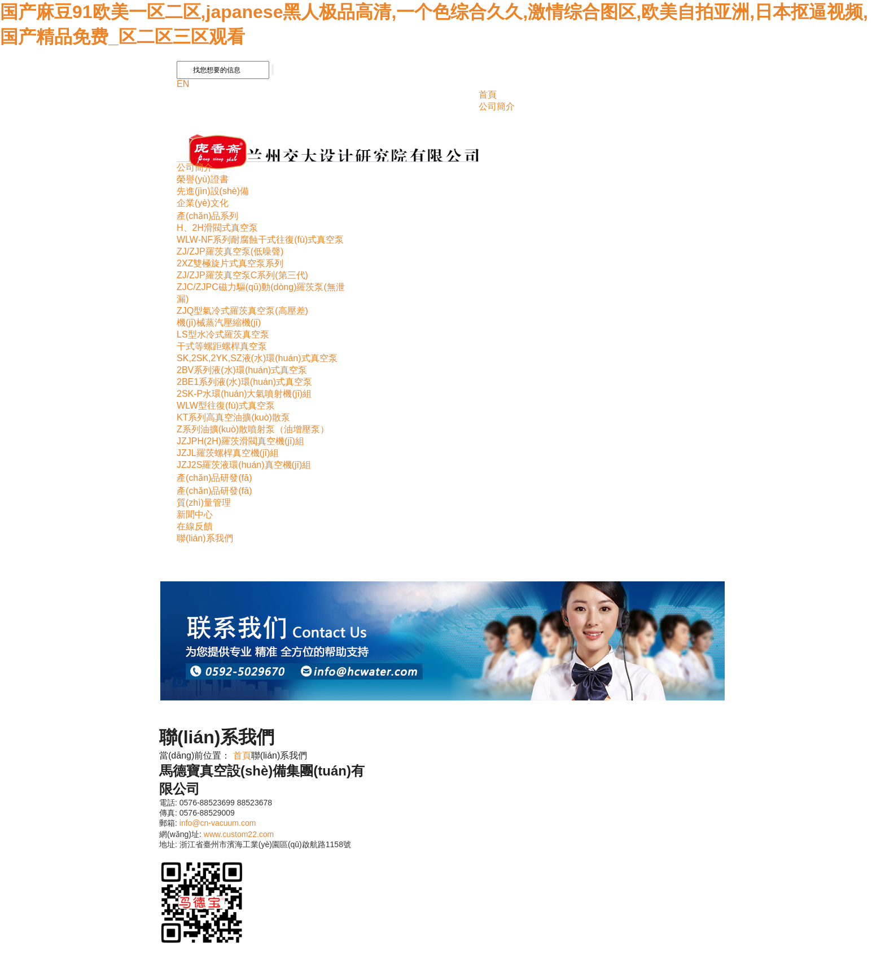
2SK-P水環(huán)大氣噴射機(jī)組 (244, 393)
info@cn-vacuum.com (217, 822)
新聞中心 (195, 514)
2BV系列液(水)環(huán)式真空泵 (242, 370)
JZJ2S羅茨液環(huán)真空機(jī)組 (244, 465)
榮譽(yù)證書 (203, 179)
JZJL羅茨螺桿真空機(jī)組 (228, 453)
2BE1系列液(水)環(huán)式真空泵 (244, 382)
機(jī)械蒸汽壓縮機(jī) (219, 322)
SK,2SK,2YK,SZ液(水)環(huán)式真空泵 (257, 358)
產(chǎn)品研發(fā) (214, 478)
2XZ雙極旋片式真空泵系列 (230, 263)
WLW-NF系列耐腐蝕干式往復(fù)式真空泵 (260, 239)
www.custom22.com (239, 834)
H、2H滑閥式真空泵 (217, 228)
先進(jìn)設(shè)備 (213, 191)
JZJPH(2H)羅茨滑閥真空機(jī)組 (240, 441)
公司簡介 (497, 106)
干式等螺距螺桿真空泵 (222, 346)
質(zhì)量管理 (204, 502)
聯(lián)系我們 (205, 538)
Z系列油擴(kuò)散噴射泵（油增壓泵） (253, 429)
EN (183, 84)
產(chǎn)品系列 (207, 216)
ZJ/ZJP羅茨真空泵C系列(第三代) (242, 275)
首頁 (488, 94)
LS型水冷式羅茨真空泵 (223, 334)
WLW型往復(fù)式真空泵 (226, 405)
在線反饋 (195, 526)
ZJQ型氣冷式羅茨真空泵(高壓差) (242, 311)
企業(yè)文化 (203, 203)
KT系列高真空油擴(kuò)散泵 (233, 417)
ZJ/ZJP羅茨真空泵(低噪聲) (230, 251)
